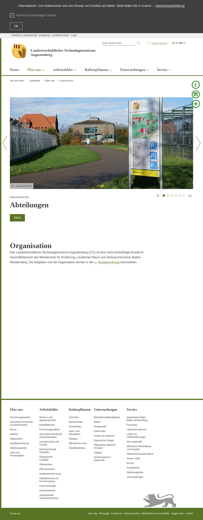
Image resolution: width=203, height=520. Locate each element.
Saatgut (98, 452)
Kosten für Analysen (104, 435)
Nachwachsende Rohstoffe (48, 451)
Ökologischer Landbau (46, 458)
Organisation (16, 438)
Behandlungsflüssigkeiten (107, 417)
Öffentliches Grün (78, 443)
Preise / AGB (133, 458)
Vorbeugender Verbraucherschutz (49, 496)
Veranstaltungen (135, 477)
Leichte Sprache (159, 43)
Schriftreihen (133, 467)
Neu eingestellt (134, 441)
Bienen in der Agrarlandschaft (47, 419)
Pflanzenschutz (47, 469)
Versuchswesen (47, 490)
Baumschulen (76, 422)
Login (74, 35)
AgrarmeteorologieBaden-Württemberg (137, 419)
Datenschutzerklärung (170, 5)
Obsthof (14, 434)
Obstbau (73, 438)
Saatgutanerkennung (50, 473)
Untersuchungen (47, 486)
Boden (97, 422)
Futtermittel (99, 431)
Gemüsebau (75, 426)
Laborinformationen (137, 429)
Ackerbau (73, 417)
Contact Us (116, 513)
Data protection (132, 513)
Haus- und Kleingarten (74, 432)
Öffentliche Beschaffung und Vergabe (139, 448)
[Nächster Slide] (197, 143)
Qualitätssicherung (19, 443)
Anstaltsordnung (108, 262)
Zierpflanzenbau (77, 448)
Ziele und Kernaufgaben (17, 454)
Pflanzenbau (45, 464)
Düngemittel (100, 426)
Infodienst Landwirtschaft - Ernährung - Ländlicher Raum (40, 35)
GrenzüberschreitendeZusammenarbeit (50, 435)
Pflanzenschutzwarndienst (140, 454)
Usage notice (177, 513)
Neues (13, 429)
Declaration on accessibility (155, 513)
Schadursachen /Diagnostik (102, 458)
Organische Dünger (104, 440)
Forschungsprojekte (20, 417)
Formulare (132, 425)
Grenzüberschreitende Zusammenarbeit (21, 423)
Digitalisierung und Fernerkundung (48, 480)
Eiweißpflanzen (47, 425)
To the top (15, 513)
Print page (104, 513)
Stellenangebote (18, 448)
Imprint (189, 513)
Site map (92, 513)
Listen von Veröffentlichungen (136, 435)
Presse (130, 463)
